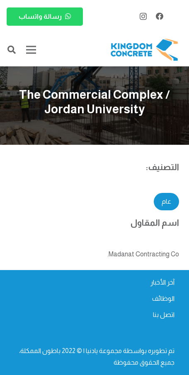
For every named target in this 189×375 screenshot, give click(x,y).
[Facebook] (159, 16)
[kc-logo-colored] (144, 50)
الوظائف (163, 298)
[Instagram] (143, 16)
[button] (11, 49)
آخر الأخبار (162, 282)
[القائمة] (31, 49)
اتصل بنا (163, 314)
